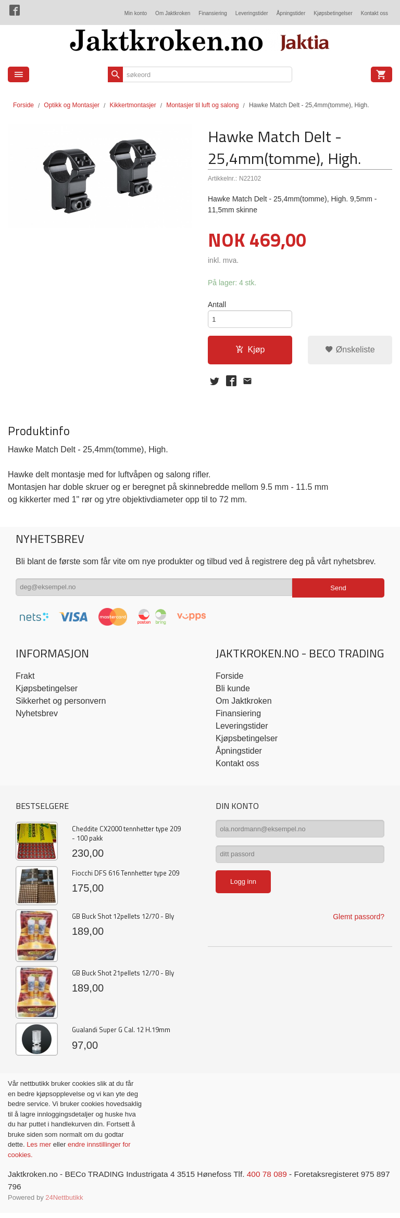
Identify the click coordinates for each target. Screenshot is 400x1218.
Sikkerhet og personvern (61, 705)
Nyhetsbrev (37, 717)
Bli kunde (233, 692)
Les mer (40, 1149)
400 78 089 (277, 1178)
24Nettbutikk (64, 1203)
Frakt (25, 680)
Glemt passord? (358, 925)
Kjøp (250, 352)
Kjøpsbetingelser (333, 13)
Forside (23, 105)
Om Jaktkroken (172, 13)
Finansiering (212, 13)
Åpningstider (291, 13)
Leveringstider (251, 13)
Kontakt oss (374, 13)
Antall (217, 305)
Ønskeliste (349, 352)
